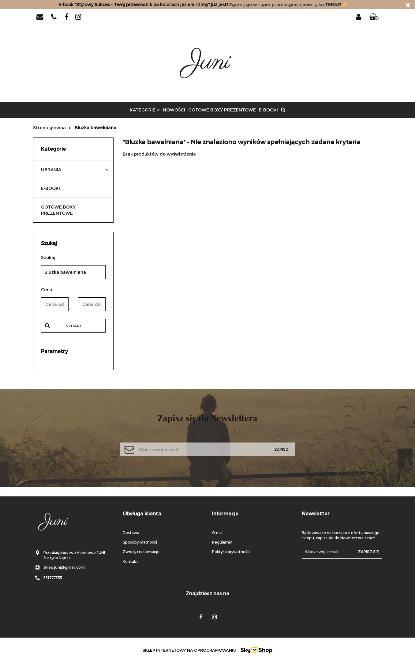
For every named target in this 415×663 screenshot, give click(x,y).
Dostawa (131, 532)
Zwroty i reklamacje (141, 551)
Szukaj (73, 326)
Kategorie (145, 109)
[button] (374, 17)
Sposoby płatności (140, 542)
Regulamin (222, 542)
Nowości (174, 109)
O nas (217, 532)
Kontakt (130, 561)
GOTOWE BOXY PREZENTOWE (222, 109)
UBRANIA (75, 169)
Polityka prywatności (231, 551)
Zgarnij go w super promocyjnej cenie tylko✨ (202, 4)
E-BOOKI (268, 109)
